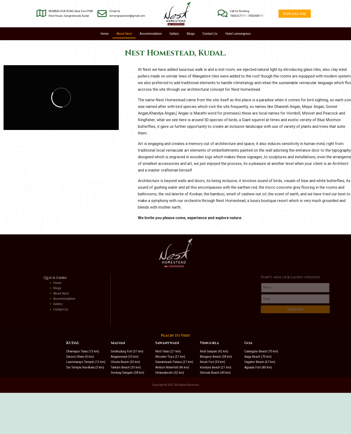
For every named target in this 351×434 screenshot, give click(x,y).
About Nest (124, 34)
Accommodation (151, 34)
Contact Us (210, 34)
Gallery (174, 34)
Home (104, 34)
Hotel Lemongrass (238, 34)
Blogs (191, 34)
